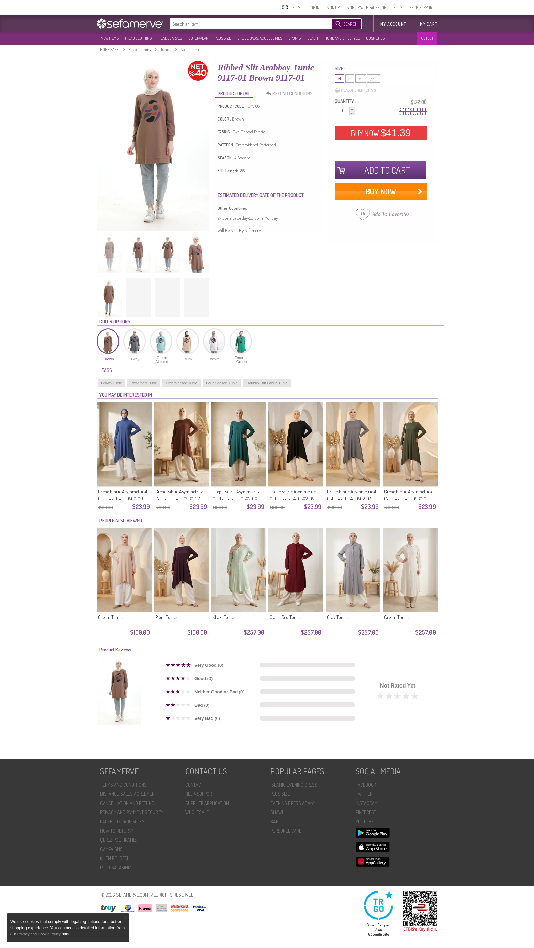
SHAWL (277, 812)
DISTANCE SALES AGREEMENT (128, 794)
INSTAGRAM (367, 803)
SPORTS (294, 38)
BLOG (397, 7)
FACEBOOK (366, 785)
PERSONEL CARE (285, 831)
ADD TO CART (387, 170)
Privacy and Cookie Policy (39, 934)
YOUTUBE (365, 821)
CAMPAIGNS (111, 849)
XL (361, 78)
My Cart (428, 24)
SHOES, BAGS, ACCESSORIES (259, 38)
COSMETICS (375, 38)
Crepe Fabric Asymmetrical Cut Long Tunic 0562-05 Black (294, 499)
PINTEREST (366, 812)
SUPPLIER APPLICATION (207, 803)
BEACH (312, 38)
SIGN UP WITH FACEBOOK (366, 7)
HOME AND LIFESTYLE (342, 38)
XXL (374, 78)
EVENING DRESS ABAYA (292, 803)
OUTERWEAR (198, 38)
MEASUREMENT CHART (355, 90)
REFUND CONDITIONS (291, 94)
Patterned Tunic (144, 383)
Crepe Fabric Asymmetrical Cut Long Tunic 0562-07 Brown (179, 499)
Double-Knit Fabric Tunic (266, 383)
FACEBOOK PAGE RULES (122, 821)
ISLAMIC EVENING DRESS (293, 785)
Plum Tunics (166, 617)
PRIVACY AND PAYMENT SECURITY (131, 812)
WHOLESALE (197, 812)
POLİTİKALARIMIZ (115, 867)
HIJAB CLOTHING (138, 38)
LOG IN (314, 7)
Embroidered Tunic (181, 383)
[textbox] (244, 23)
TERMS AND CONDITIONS (123, 785)
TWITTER (364, 794)
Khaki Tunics (224, 617)
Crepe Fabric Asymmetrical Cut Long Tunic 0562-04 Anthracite (351, 499)
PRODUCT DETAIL (234, 93)
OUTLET (427, 38)
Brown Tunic (111, 383)
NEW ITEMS (110, 38)
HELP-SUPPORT (421, 7)
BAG (274, 821)
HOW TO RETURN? (116, 831)
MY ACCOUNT (393, 24)
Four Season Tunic (221, 383)
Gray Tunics (337, 617)
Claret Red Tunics (285, 617)
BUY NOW (381, 132)
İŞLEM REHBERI (114, 858)
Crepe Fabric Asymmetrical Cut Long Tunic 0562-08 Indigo (122, 499)
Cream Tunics (110, 617)
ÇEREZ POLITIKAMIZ (118, 840)
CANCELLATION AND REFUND (127, 803)
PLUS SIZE (223, 38)
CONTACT (194, 785)
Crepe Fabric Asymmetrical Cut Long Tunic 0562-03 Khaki (408, 499)
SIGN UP (333, 7)
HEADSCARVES (170, 38)
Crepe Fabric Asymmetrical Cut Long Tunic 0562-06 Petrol (237, 499)
